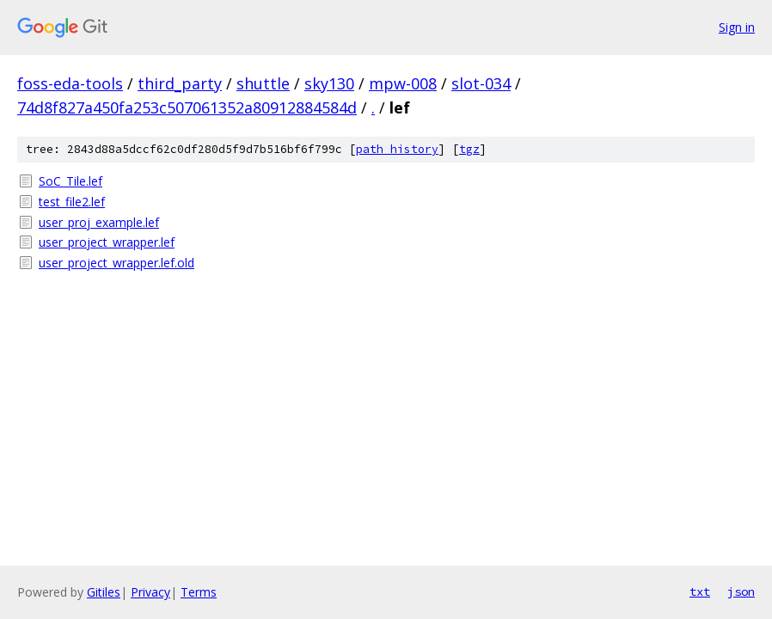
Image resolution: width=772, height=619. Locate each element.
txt (699, 591)
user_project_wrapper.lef (107, 242)
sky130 (329, 83)
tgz (469, 149)
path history (397, 149)
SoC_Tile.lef (70, 181)
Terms (199, 592)
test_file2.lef (72, 201)
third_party (180, 83)
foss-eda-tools (70, 83)
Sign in (737, 27)
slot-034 (481, 83)
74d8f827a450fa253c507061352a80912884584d (187, 107)
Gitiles (103, 592)
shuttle (263, 83)
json (741, 591)
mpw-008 (403, 83)
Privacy (150, 592)
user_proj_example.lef (99, 222)
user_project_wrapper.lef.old (116, 262)
